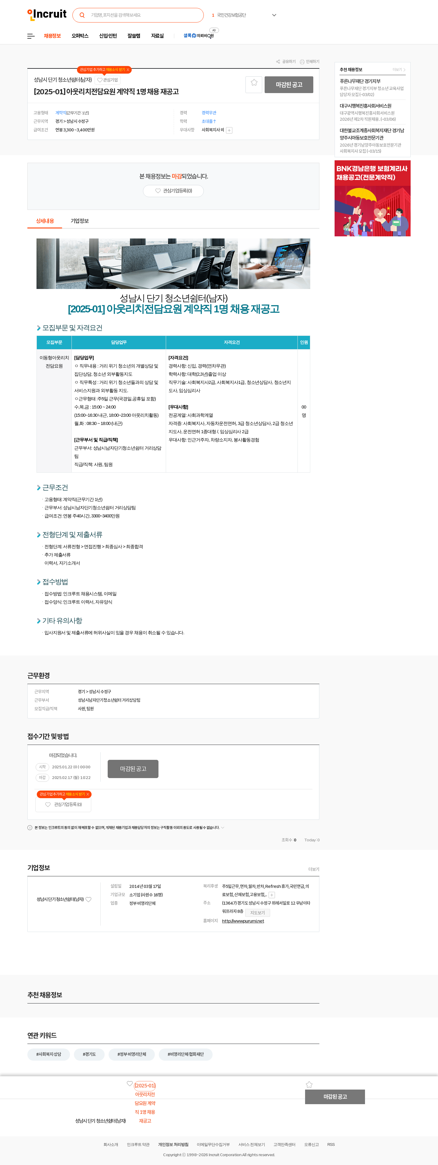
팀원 (90, 708)
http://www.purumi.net (243, 921)
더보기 (313, 869)
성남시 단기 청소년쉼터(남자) (63, 80)
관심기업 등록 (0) (63, 805)
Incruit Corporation (225, 1154)
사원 (81, 708)
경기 (81, 691)
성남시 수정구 (100, 691)
